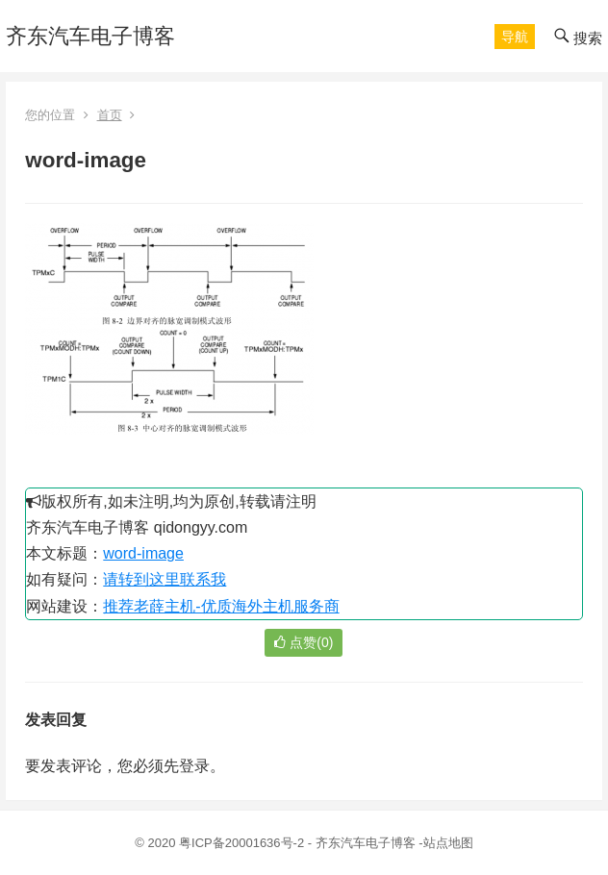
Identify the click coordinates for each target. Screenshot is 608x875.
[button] (514, 36)
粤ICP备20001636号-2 (243, 843)
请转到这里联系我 (164, 579)
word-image (143, 553)
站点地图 (448, 843)
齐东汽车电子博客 (90, 36)
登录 (194, 766)
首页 (109, 115)
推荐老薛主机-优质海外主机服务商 (221, 606)
